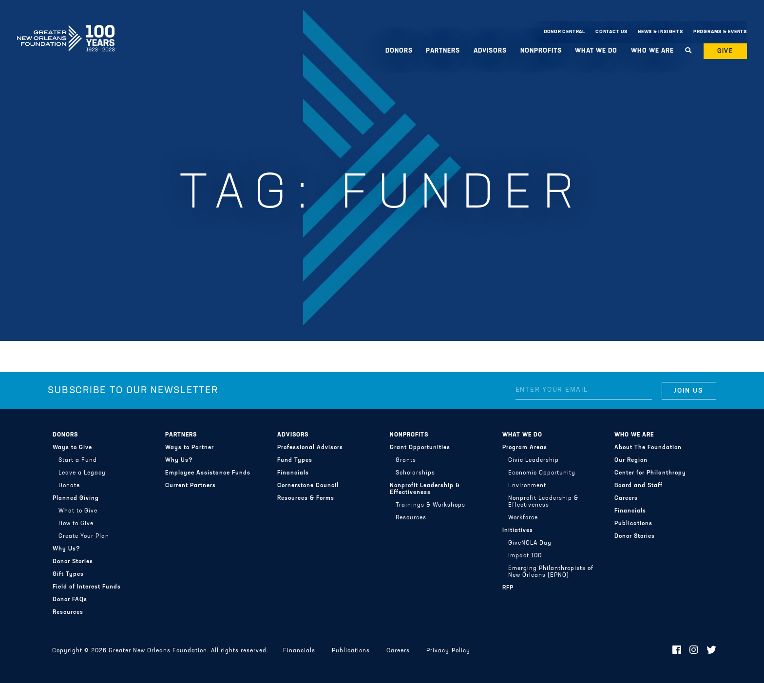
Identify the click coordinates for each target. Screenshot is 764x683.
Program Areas (524, 448)
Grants (406, 460)
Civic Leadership (533, 460)
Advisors (490, 51)
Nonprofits (541, 51)
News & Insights (660, 32)
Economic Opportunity (541, 473)
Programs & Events (720, 32)
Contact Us (611, 32)
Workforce (523, 518)
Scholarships (415, 473)
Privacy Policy (448, 651)
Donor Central (564, 32)
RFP (508, 588)
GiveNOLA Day (530, 543)
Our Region (631, 460)
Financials (293, 473)
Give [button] (725, 51)
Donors (399, 51)
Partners (443, 51)
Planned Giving (76, 498)
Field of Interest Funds (87, 587)
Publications (633, 524)
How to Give (76, 524)
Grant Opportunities (420, 448)
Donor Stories (73, 562)
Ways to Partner (189, 448)
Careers (626, 498)
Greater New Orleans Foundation (66, 30)
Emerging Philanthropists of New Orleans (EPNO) (550, 572)
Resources (68, 612)
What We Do (596, 51)
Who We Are (652, 51)
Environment (527, 486)
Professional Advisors (310, 448)
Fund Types (294, 460)
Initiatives (517, 530)
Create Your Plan (83, 536)
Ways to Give (72, 448)
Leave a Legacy (82, 473)
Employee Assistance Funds (207, 473)
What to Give (77, 511)
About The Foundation (648, 448)
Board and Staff (638, 486)
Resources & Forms (305, 498)
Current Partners (190, 486)
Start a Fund (77, 460)
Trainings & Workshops (430, 505)
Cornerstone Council (308, 486)
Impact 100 (525, 556)
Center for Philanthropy (650, 473)
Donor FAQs (70, 600)
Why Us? (66, 549)
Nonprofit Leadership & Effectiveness (425, 489)
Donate (69, 486)
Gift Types (68, 574)
